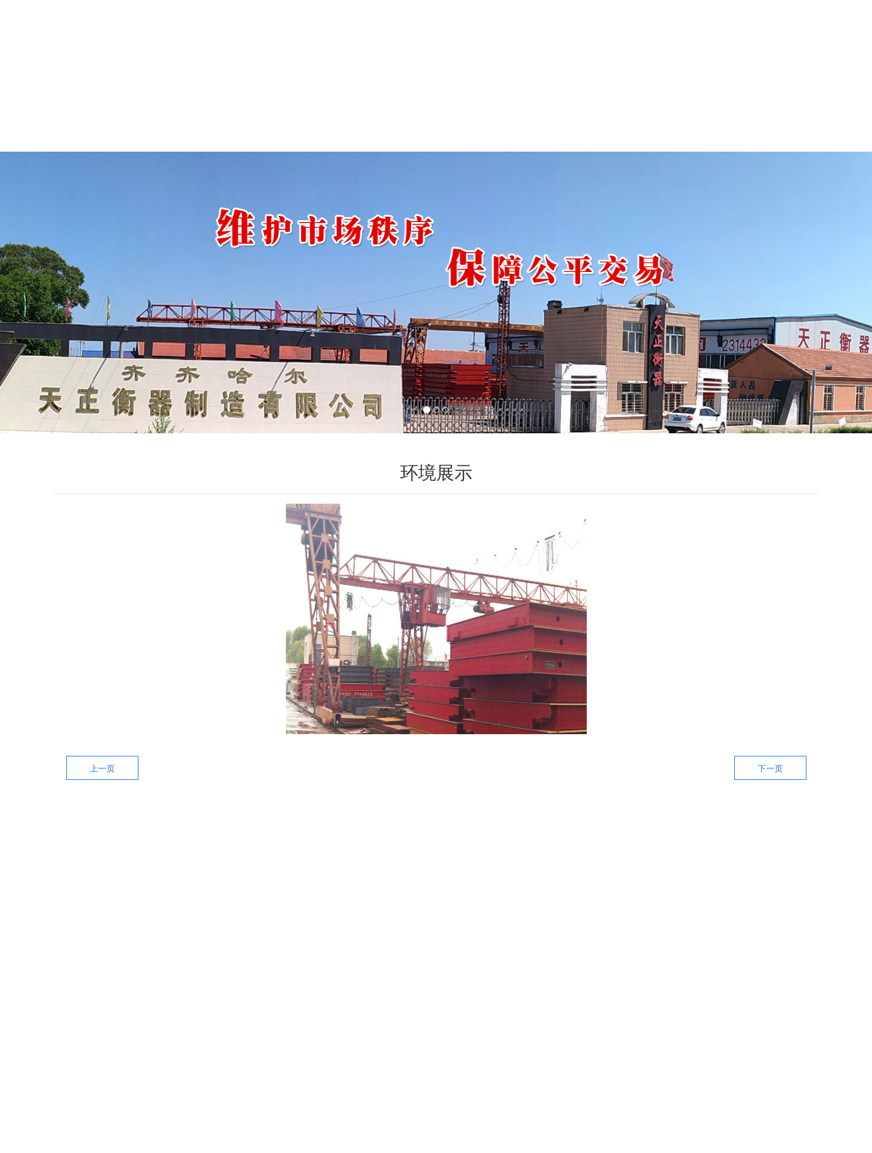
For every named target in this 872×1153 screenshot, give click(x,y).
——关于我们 (757, 895)
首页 (111, 119)
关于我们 (219, 119)
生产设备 (544, 119)
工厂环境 (653, 119)
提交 (782, 958)
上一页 (102, 768)
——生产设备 (496, 895)
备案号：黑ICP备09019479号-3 (474, 1143)
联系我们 (761, 119)
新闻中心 (436, 119)
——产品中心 (366, 895)
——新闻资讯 (626, 895)
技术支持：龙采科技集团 (600, 1143)
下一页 (770, 768)
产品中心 (328, 119)
